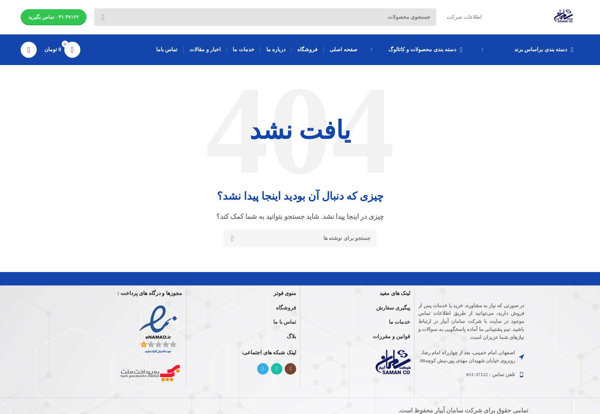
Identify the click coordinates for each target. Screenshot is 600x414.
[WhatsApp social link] (276, 369)
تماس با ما (284, 322)
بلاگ (291, 336)
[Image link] (394, 364)
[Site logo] (564, 16)
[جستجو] (300, 239)
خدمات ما (400, 322)
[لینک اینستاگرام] (290, 369)
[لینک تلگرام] (263, 369)
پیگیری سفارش (393, 308)
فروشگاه (286, 308)
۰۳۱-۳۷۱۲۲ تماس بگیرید (53, 17)
